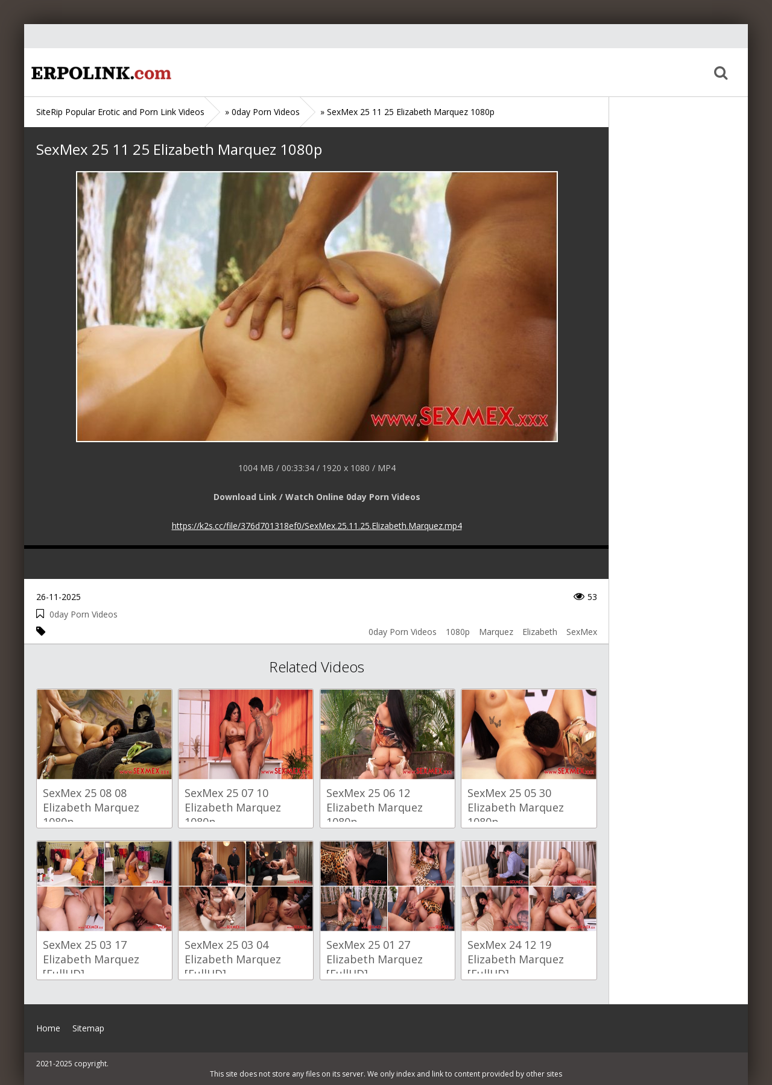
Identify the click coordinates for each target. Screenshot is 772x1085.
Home (99, 72)
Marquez (496, 631)
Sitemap (88, 1028)
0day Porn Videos (83, 614)
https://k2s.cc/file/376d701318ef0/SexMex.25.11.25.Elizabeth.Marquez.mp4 (317, 525)
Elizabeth (539, 631)
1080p (458, 631)
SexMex (581, 631)
